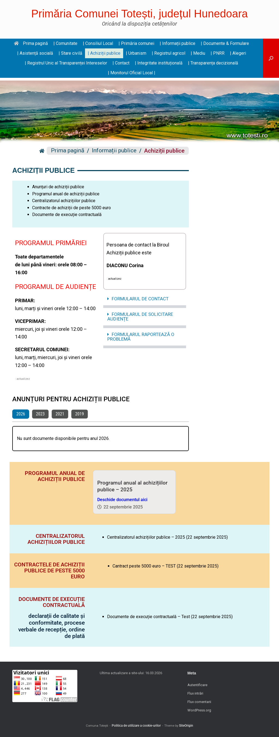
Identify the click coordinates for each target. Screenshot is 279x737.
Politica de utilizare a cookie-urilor (136, 725)
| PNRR (218, 53)
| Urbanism (136, 53)
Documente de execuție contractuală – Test (148, 616)
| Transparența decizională (213, 63)
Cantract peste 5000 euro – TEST (144, 566)
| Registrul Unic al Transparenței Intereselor (66, 63)
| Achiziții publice (104, 53)
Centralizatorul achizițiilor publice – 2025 (146, 537)
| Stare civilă (70, 53)
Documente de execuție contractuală (67, 214)
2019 (79, 414)
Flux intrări (195, 693)
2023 (40, 414)
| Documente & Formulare (225, 43)
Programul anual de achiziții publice (65, 193)
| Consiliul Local (98, 43)
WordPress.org (199, 710)
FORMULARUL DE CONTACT (140, 298)
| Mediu (198, 53)
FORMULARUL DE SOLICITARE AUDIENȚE (140, 317)
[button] (271, 58)
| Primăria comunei (136, 43)
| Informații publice (177, 43)
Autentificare (197, 685)
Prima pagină (31, 43)
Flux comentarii (199, 702)
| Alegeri (238, 53)
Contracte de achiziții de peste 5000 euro (71, 207)
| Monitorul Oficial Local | (131, 72)
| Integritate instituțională (159, 63)
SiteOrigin (186, 725)
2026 (20, 414)
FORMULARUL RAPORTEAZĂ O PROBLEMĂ (140, 337)
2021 (60, 414)
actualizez (23, 378)
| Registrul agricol (168, 53)
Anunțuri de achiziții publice (58, 186)
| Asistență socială (35, 53)
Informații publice (114, 150)
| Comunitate (65, 43)
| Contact (121, 63)
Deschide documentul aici (122, 500)
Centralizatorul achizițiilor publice (63, 200)
